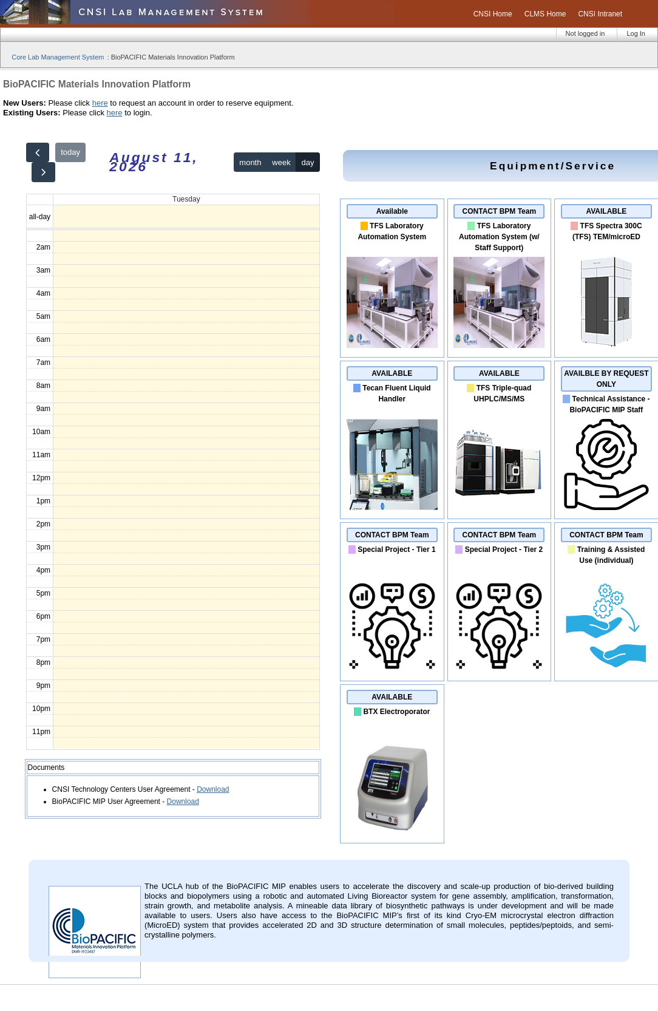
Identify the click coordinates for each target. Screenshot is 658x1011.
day (308, 162)
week (281, 162)
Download (213, 789)
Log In (635, 33)
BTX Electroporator (396, 711)
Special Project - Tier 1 (397, 549)
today (70, 152)
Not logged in (585, 33)
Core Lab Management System (58, 57)
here (100, 102)
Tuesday (186, 199)
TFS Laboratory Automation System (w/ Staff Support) (499, 237)
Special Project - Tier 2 (504, 549)
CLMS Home (545, 14)
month (250, 162)
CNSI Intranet (600, 14)
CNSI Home (492, 14)
